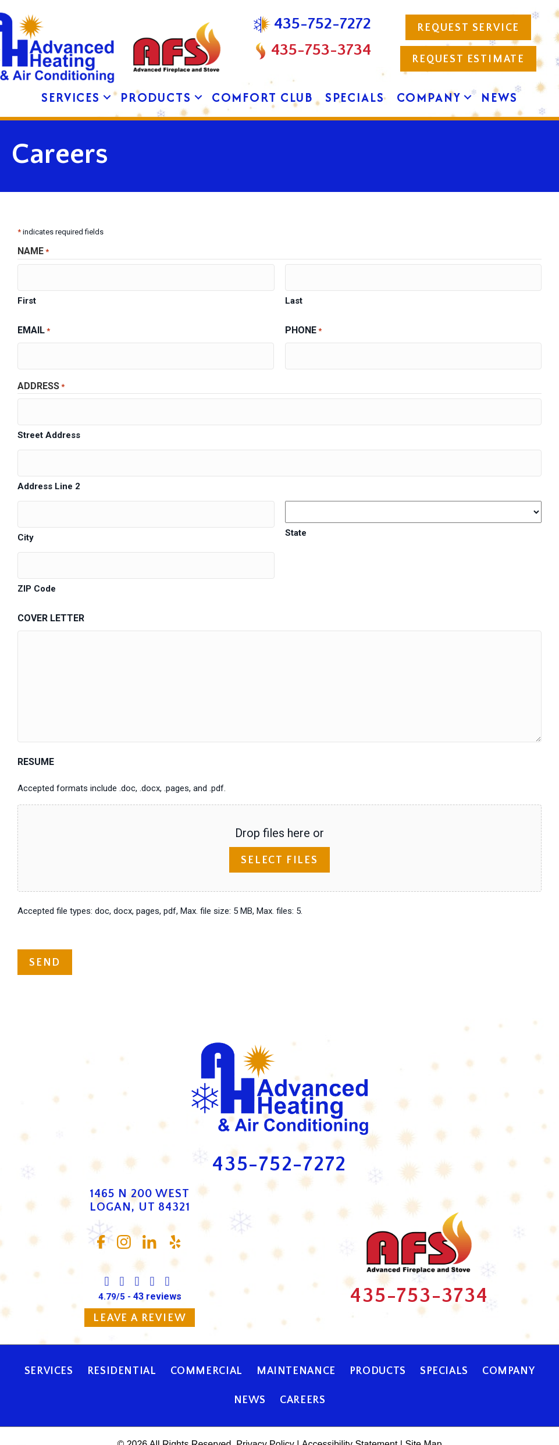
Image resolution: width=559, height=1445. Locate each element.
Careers (302, 1377)
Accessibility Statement (350, 1421)
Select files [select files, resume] (279, 837)
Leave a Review (139, 1295)
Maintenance (296, 1348)
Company (429, 97)
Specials (354, 97)
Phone (303, 327)
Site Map (423, 1421)
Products (155, 97)
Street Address (48, 424)
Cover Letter (50, 595)
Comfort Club (262, 97)
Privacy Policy (265, 1421)
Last (293, 296)
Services (70, 97)
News (499, 97)
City (25, 518)
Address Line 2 (48, 471)
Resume (35, 738)
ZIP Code (36, 566)
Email (33, 327)
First (26, 296)
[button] (107, 98)
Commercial (206, 1348)
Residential (121, 1348)
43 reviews (157, 1273)
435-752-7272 (279, 1141)
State (296, 517)
